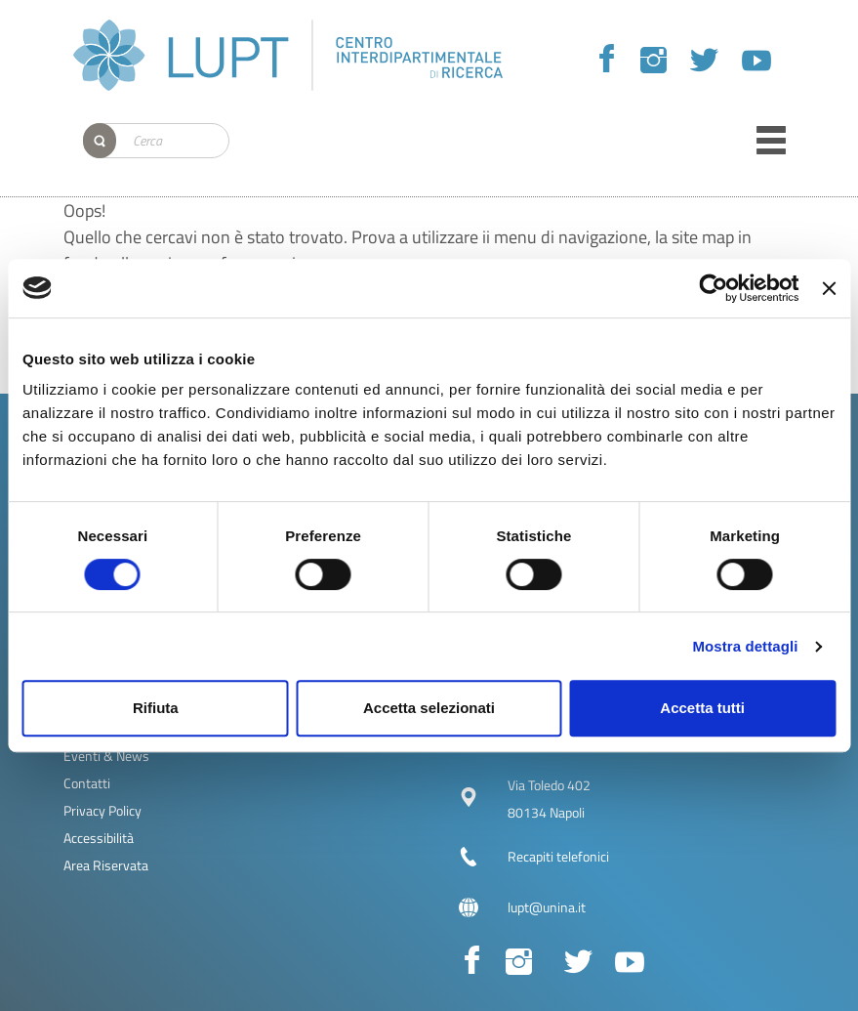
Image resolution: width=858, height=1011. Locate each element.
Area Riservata (105, 865)
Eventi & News (106, 755)
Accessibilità (98, 837)
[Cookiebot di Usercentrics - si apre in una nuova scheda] (714, 288)
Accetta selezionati (429, 707)
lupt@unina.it (547, 907)
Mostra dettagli (744, 646)
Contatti (86, 783)
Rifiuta (156, 707)
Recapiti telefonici (558, 856)
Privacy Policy (102, 810)
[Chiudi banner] (829, 288)
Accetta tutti (702, 707)
